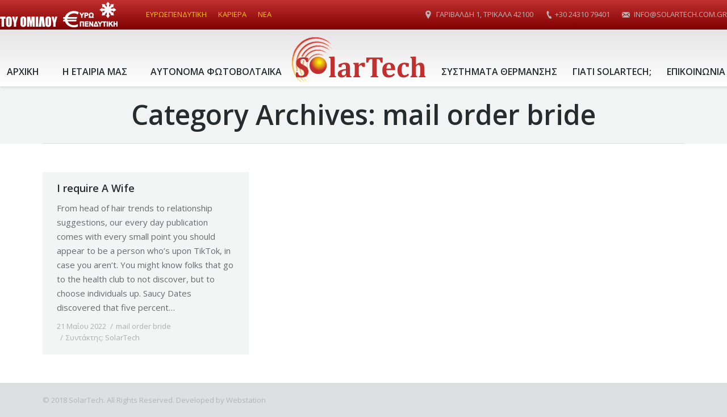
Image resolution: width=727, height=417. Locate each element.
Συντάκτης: (103, 337)
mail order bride (143, 326)
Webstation (246, 400)
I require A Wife (96, 188)
